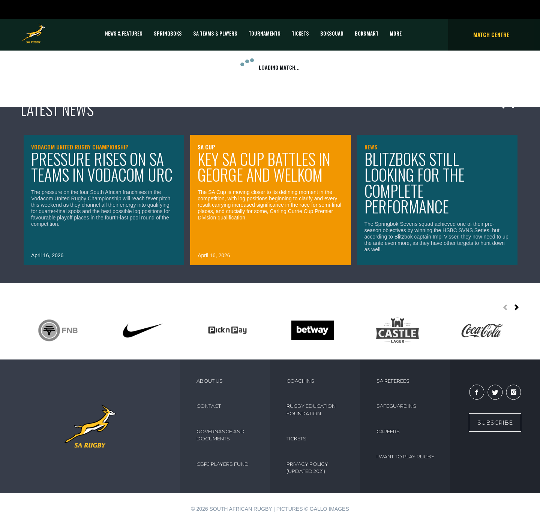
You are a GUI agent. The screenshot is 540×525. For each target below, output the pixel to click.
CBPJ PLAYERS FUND (222, 464)
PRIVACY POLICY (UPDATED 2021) (307, 467)
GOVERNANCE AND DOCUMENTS (220, 435)
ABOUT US (209, 381)
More (396, 33)
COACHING (300, 381)
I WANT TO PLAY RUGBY (405, 456)
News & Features (123, 33)
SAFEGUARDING (396, 406)
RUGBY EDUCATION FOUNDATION (311, 409)
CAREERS (388, 431)
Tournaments (264, 33)
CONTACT (208, 406)
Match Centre (491, 34)
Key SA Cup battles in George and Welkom (264, 166)
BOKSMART (366, 33)
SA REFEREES (393, 381)
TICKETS (300, 33)
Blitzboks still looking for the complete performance (414, 182)
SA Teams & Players (215, 33)
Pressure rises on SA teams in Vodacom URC (101, 166)
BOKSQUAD (332, 33)
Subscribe (495, 422)
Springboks (168, 33)
